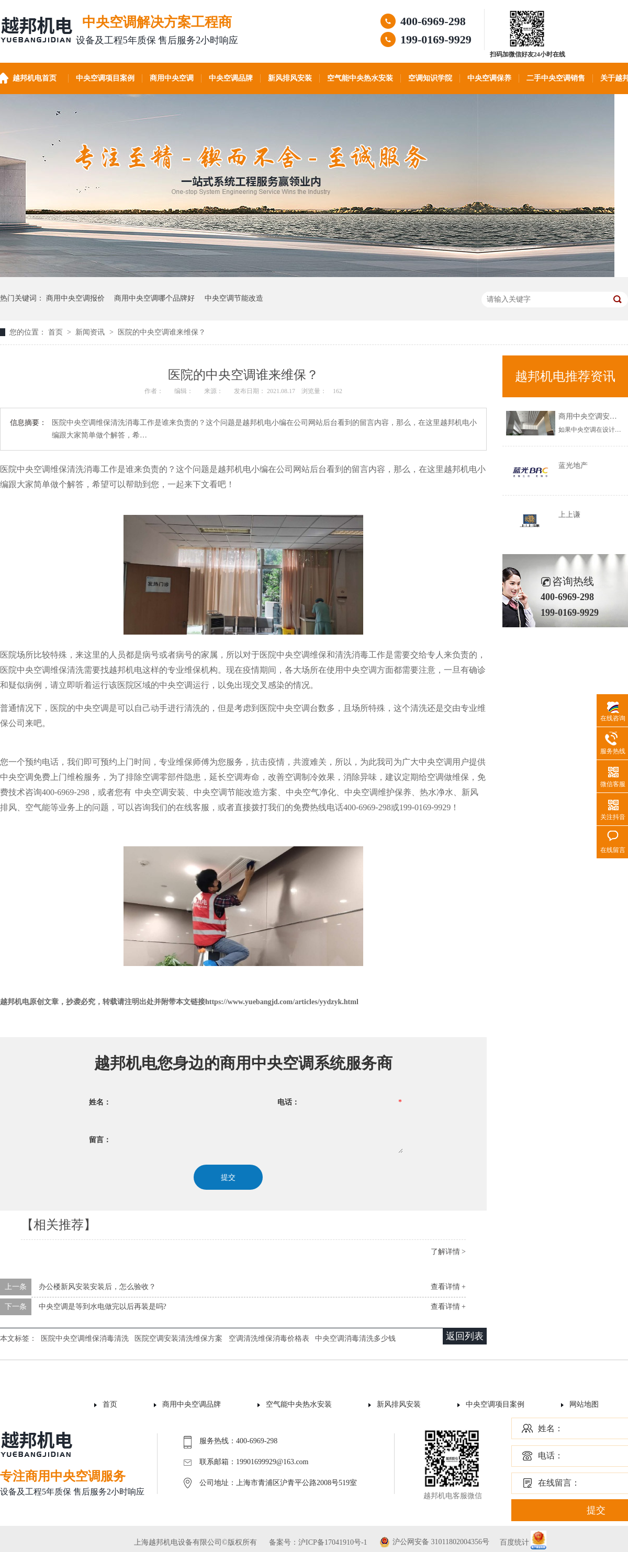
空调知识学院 (430, 78)
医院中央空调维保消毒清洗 (85, 1338)
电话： (550, 1455)
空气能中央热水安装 (360, 78)
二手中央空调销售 (555, 78)
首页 (56, 332)
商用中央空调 (172, 78)
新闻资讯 (91, 332)
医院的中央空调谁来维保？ (162, 332)
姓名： (550, 1428)
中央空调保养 (489, 78)
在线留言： (559, 1482)
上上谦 (569, 515)
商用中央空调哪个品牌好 (154, 298)
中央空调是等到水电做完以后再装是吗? (102, 1306)
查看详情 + (448, 1287)
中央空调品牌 (231, 78)
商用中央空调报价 (75, 298)
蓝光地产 (573, 465)
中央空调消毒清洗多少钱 (355, 1338)
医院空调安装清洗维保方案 (178, 1338)
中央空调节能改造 (234, 298)
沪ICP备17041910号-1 (332, 1542)
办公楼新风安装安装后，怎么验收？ (97, 1287)
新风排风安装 (290, 78)
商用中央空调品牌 (191, 1404)
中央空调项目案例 (105, 78)
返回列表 (465, 1336)
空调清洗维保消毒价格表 (269, 1338)
